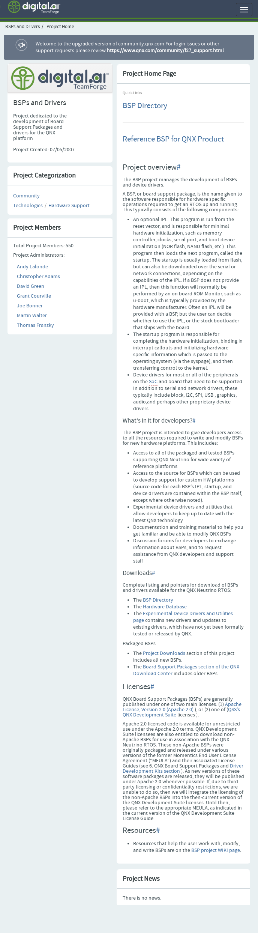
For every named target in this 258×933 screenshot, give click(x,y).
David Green (30, 286)
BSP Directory (145, 106)
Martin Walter (32, 315)
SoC (153, 381)
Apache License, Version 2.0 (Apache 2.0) (182, 707)
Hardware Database (165, 606)
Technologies (28, 205)
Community (26, 196)
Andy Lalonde (32, 266)
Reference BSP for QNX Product (173, 139)
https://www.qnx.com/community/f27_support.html (165, 50)
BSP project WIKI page (215, 850)
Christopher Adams (38, 276)
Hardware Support (69, 205)
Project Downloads (164, 653)
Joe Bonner (30, 305)
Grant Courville (34, 296)
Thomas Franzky (35, 325)
